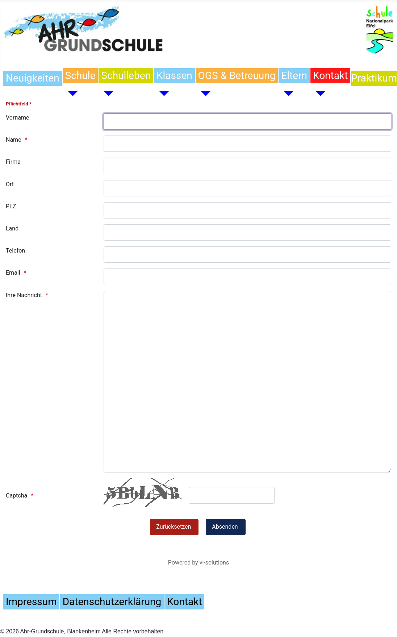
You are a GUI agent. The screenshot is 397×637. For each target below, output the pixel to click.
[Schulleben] (106, 93)
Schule (80, 76)
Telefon (15, 250)
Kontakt (330, 76)
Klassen (174, 76)
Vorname (17, 117)
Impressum (31, 602)
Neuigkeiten (32, 78)
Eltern (294, 76)
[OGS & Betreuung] (203, 93)
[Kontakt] (318, 93)
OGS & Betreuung (237, 76)
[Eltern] (286, 93)
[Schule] (70, 93)
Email (13, 272)
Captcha (16, 495)
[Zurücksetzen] (174, 527)
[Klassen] (161, 93)
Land (12, 228)
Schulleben (126, 76)
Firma (13, 161)
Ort (10, 184)
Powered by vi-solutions (198, 562)
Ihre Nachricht (24, 295)
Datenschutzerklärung (112, 602)
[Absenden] (225, 527)
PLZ (11, 206)
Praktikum (374, 78)
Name (13, 139)
